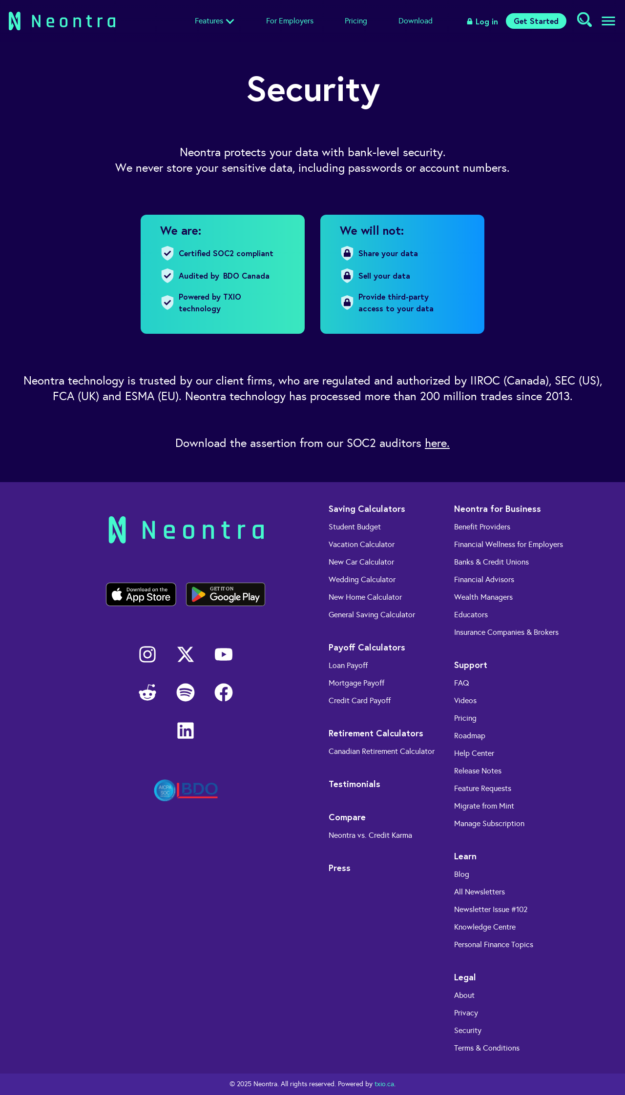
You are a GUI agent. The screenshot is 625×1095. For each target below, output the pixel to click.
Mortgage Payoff (356, 683)
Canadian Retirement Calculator (382, 751)
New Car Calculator (361, 562)
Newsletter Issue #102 (491, 909)
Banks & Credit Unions (491, 562)
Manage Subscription (489, 823)
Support (470, 664)
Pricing (356, 20)
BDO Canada (246, 275)
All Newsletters (479, 891)
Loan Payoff (348, 665)
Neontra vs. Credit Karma (370, 835)
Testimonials (354, 784)
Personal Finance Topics (493, 944)
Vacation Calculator (362, 544)
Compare (347, 817)
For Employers (289, 20)
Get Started (536, 21)
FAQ (461, 683)
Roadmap (469, 735)
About (464, 995)
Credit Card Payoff (360, 700)
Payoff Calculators (367, 647)
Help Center (474, 753)
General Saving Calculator (372, 614)
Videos (465, 700)
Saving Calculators (367, 508)
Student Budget (355, 526)
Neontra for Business (497, 508)
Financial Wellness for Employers (508, 544)
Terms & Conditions (487, 1048)
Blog (461, 874)
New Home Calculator (365, 597)
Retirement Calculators (376, 733)
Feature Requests (482, 788)
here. (437, 443)
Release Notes (477, 770)
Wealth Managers (483, 597)
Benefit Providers (482, 526)
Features (209, 20)
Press (340, 867)
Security (467, 1030)
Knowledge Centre (485, 927)
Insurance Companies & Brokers (506, 632)
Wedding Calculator (362, 579)
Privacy (466, 1012)
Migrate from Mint (484, 806)
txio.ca (384, 1084)
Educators (471, 614)
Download (415, 20)
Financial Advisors (484, 579)
